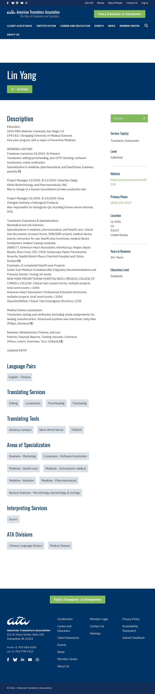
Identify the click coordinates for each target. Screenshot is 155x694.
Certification (46, 25)
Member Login (99, 619)
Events (99, 25)
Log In (145, 3)
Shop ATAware (115, 3)
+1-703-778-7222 (22, 651)
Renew (100, 3)
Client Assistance (19, 25)
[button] (119, 14)
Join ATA (89, 3)
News (111, 25)
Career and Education (75, 25)
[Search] (146, 26)
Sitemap (95, 633)
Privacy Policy (131, 619)
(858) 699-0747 (121, 203)
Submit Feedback (133, 637)
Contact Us (132, 3)
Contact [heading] (118, 118)
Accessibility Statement (130, 628)
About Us (13, 34)
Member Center (129, 25)
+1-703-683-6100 (25, 647)
